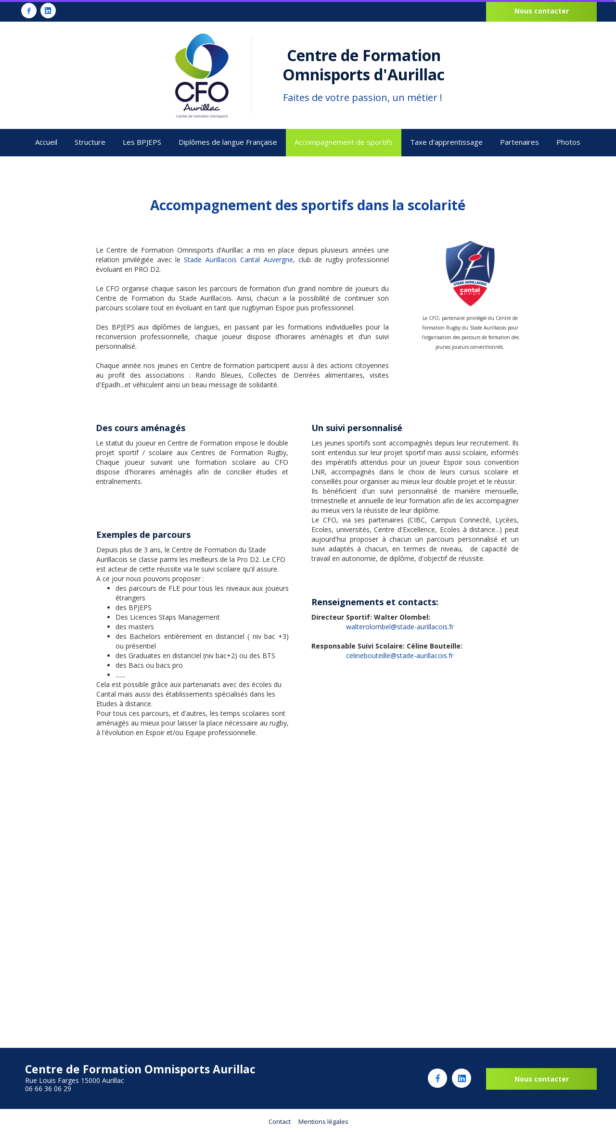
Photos (568, 142)
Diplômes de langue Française (228, 142)
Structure (90, 142)
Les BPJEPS (142, 142)
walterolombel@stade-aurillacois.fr (400, 626)
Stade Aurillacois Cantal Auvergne (238, 259)
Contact (280, 1121)
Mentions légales (323, 1121)
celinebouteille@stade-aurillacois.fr (399, 655)
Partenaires (519, 142)
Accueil (46, 142)
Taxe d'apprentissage (446, 142)
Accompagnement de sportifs (344, 142)
